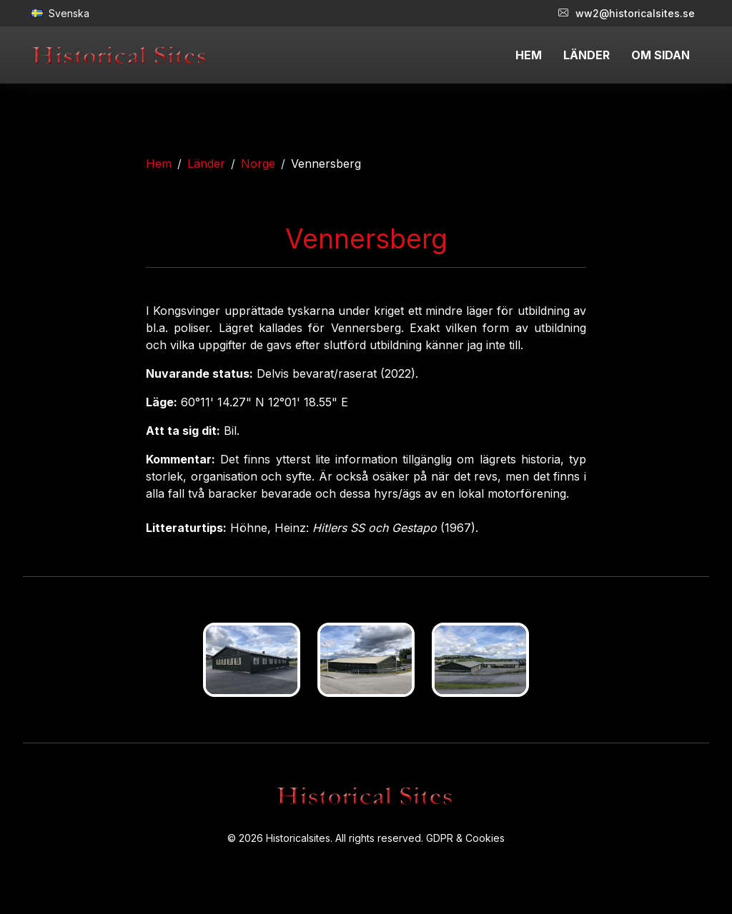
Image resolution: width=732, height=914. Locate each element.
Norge (258, 163)
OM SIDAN (660, 55)
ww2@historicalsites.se (626, 13)
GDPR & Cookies (465, 838)
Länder (206, 163)
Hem (159, 163)
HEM (528, 55)
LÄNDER (586, 55)
